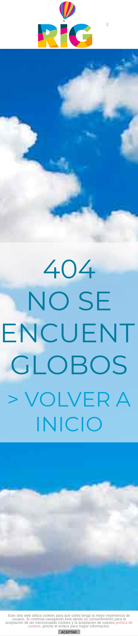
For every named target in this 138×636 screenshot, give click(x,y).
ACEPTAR (69, 632)
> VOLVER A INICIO (69, 411)
